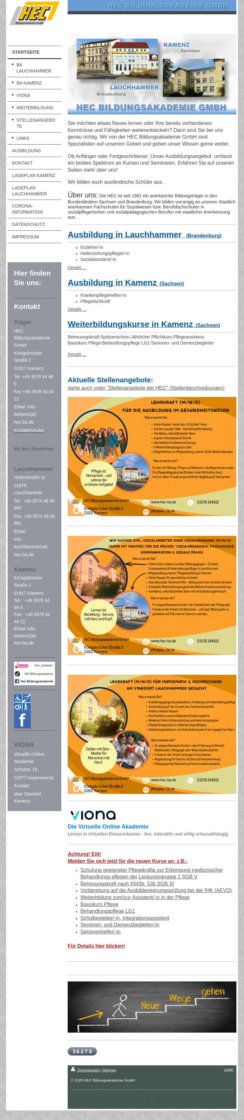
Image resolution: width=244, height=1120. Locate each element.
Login (228, 1069)
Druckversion (85, 1070)
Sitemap (109, 1070)
